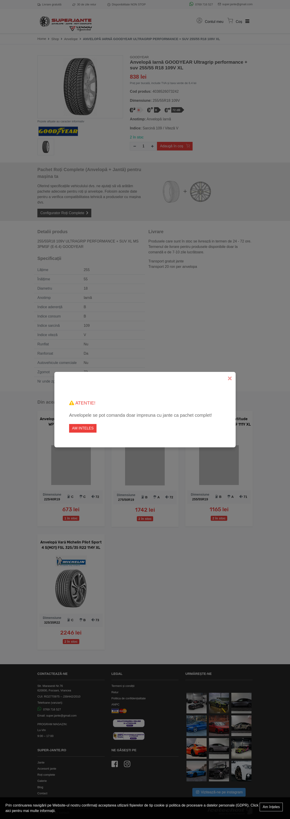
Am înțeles (271, 807)
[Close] (229, 378)
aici (8, 811)
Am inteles (83, 428)
